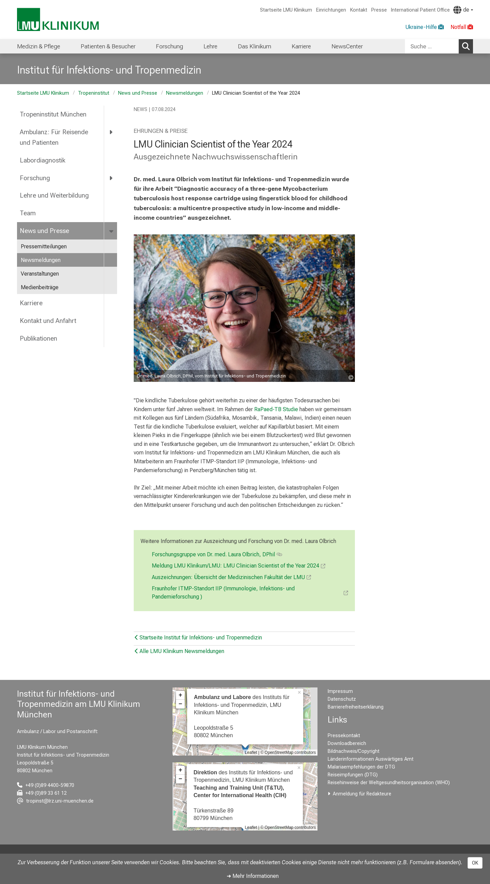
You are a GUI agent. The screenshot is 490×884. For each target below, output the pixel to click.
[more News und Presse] (112, 231)
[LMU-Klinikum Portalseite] (58, 19)
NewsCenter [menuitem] (347, 46)
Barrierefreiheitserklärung (355, 707)
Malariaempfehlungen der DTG (361, 767)
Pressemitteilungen (44, 246)
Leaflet (251, 752)
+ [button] (180, 695)
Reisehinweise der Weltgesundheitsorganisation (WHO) (389, 783)
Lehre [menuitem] (210, 46)
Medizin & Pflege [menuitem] (38, 46)
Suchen (467, 46)
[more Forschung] (111, 178)
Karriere (31, 303)
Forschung (35, 178)
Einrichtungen (331, 10)
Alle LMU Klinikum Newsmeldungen (179, 651)
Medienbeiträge (40, 287)
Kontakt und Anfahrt (48, 321)
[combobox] (439, 46)
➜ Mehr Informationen (253, 876)
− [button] (180, 704)
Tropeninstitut (93, 93)
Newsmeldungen (184, 93)
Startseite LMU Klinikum (286, 10)
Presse (379, 10)
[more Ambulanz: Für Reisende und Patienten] (111, 132)
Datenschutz (342, 699)
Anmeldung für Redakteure (362, 794)
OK (475, 863)
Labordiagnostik (42, 160)
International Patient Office (420, 10)
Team (28, 213)
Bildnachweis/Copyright (353, 751)
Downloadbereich (347, 743)
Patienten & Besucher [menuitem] (108, 46)
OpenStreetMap (279, 752)
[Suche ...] (432, 46)
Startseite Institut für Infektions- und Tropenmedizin (198, 637)
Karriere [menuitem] (301, 46)
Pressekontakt (344, 736)
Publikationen (38, 338)
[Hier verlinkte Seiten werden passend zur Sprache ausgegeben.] (463, 9)
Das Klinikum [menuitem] (254, 46)
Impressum (340, 691)
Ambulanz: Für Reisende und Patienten (54, 137)
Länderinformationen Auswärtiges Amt (370, 759)
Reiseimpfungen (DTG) (353, 775)
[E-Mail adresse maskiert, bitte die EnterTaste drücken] (55, 801)
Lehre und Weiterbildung (54, 195)
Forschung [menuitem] (169, 46)
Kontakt (358, 10)
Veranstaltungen (40, 273)
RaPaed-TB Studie (276, 409)
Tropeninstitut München (53, 114)
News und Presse (137, 93)
